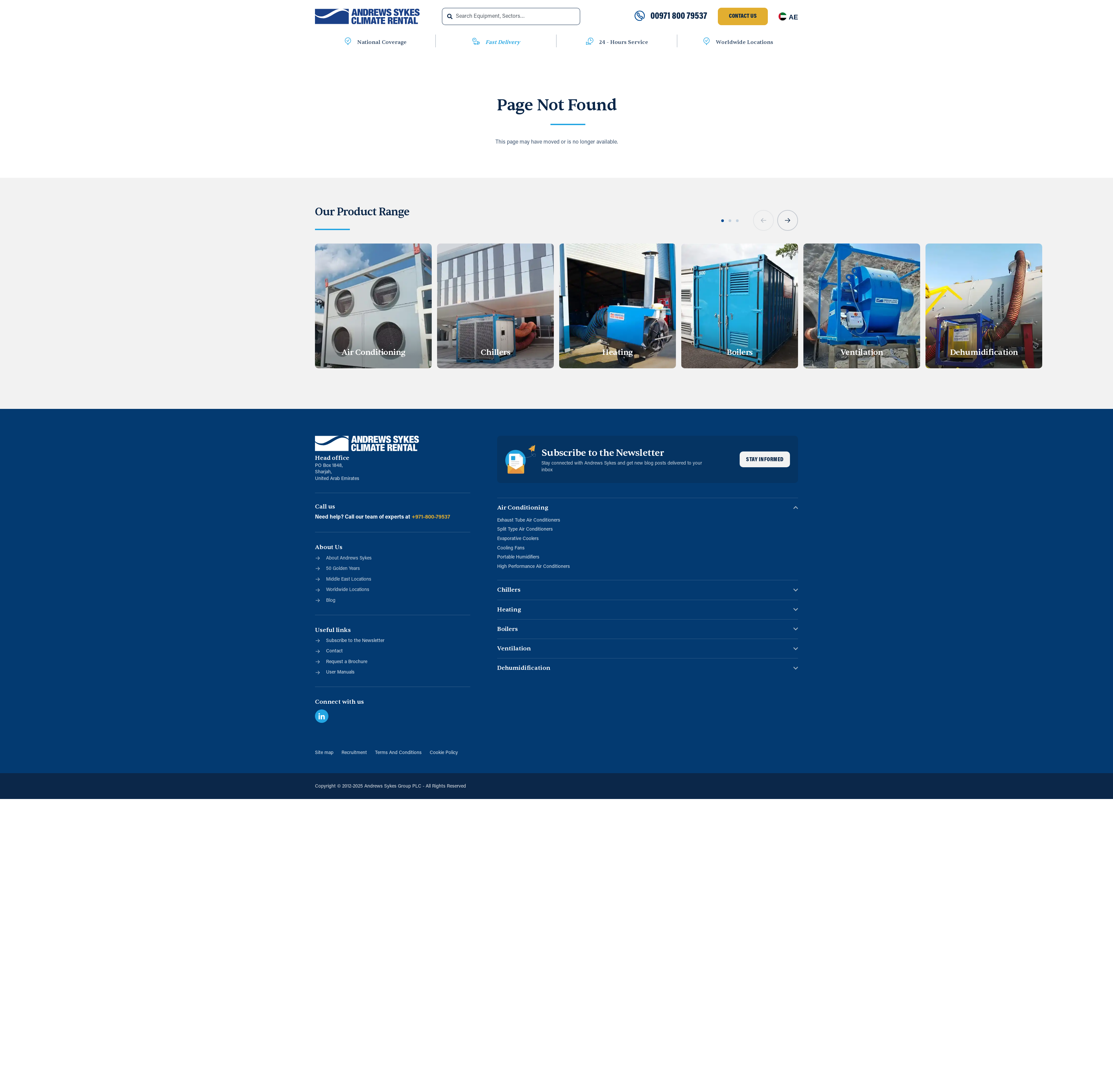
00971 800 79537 (678, 16)
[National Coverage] (348, 43)
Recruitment (354, 752)
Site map (325, 752)
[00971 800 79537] (639, 16)
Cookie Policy (444, 752)
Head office (332, 458)
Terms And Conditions (398, 752)
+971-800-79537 (431, 517)
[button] (763, 224)
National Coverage (382, 42)
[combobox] (511, 16)
